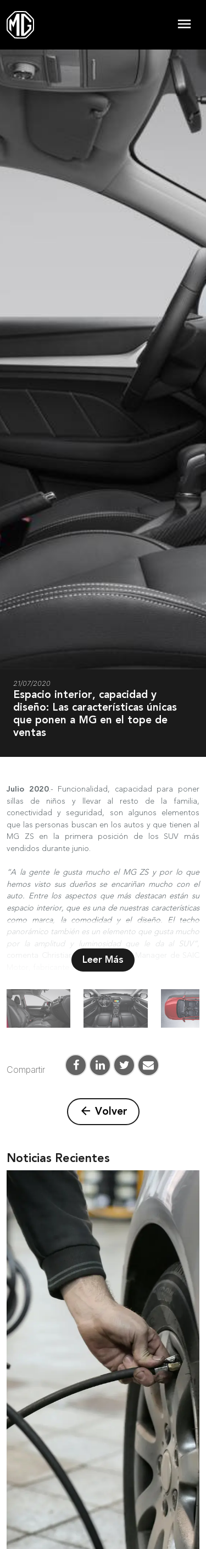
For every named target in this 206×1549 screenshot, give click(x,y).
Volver (103, 1111)
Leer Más (103, 959)
